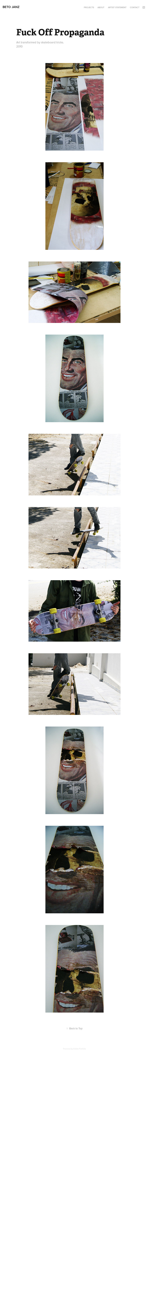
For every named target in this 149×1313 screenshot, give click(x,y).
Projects (89, 7)
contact (134, 7)
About (100, 7)
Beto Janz (11, 7)
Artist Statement (117, 7)
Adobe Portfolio (79, 1048)
